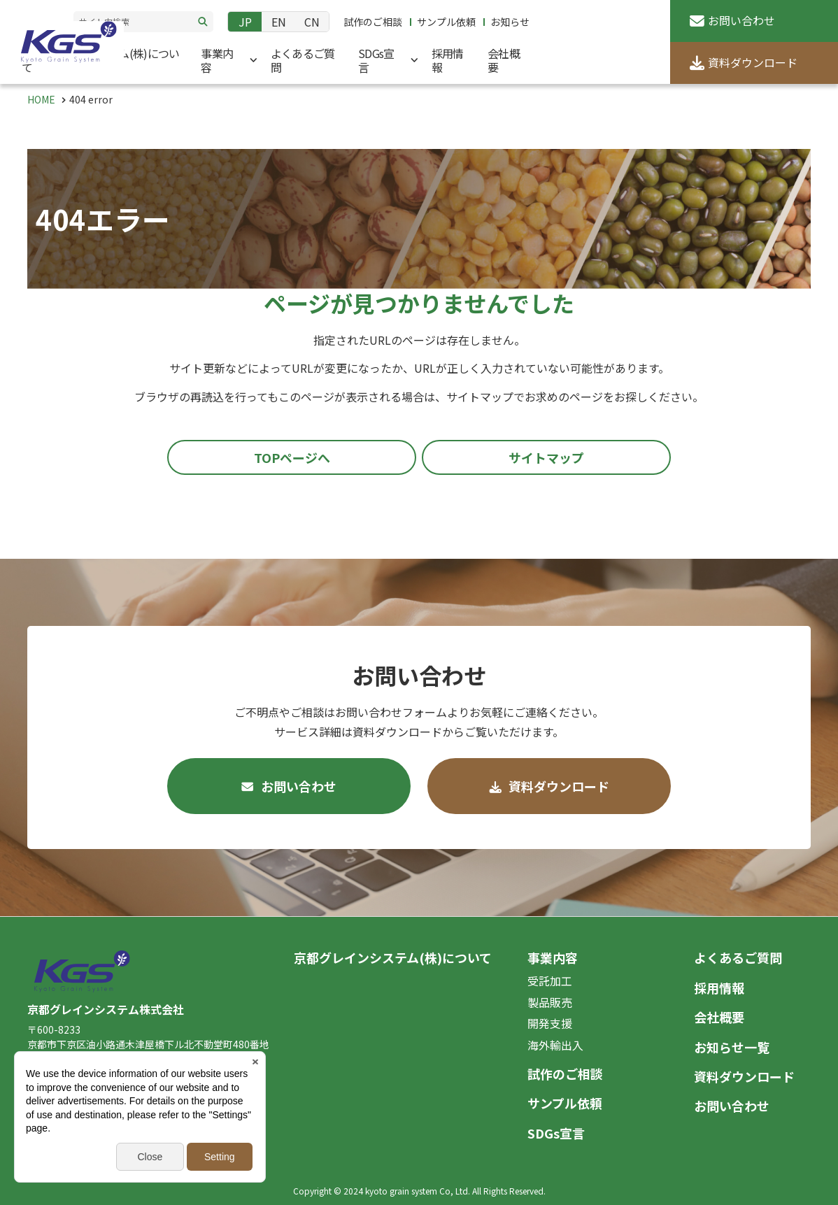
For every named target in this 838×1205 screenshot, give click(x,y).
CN (312, 21)
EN (278, 21)
